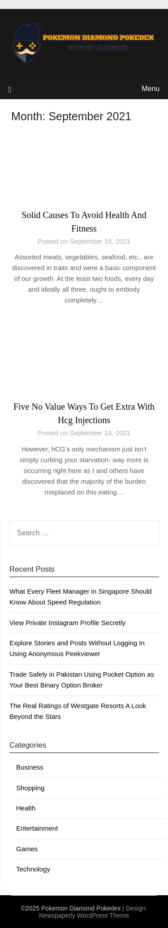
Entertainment (37, 828)
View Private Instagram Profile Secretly (67, 622)
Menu (150, 88)
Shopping (30, 788)
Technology (33, 869)
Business (29, 767)
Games (27, 849)
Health (25, 808)
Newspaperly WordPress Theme (84, 915)
